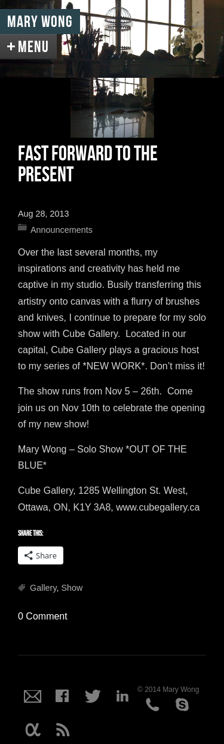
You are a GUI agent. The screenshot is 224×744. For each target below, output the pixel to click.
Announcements (61, 230)
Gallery (43, 588)
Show (72, 588)
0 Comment (42, 616)
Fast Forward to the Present (88, 164)
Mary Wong (40, 22)
